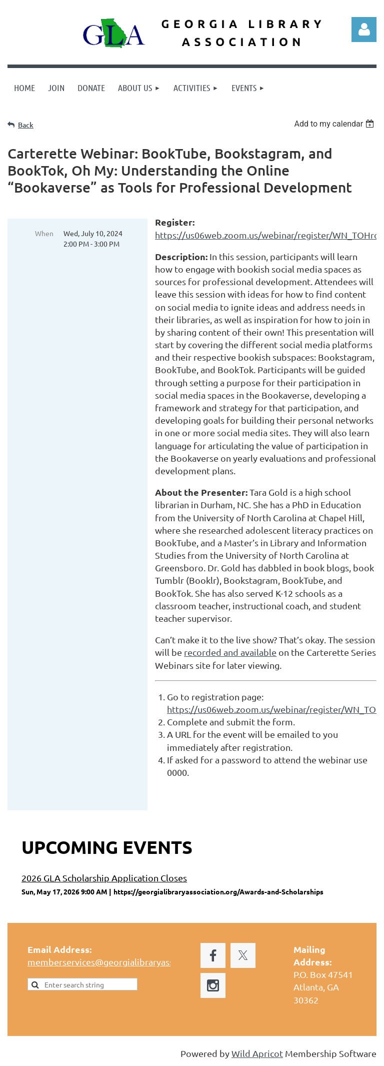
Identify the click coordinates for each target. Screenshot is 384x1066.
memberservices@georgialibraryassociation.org (125, 961)
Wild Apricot (257, 1053)
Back (26, 125)
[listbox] (335, 124)
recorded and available (230, 652)
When (44, 233)
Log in (364, 29)
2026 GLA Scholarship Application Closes (104, 877)
